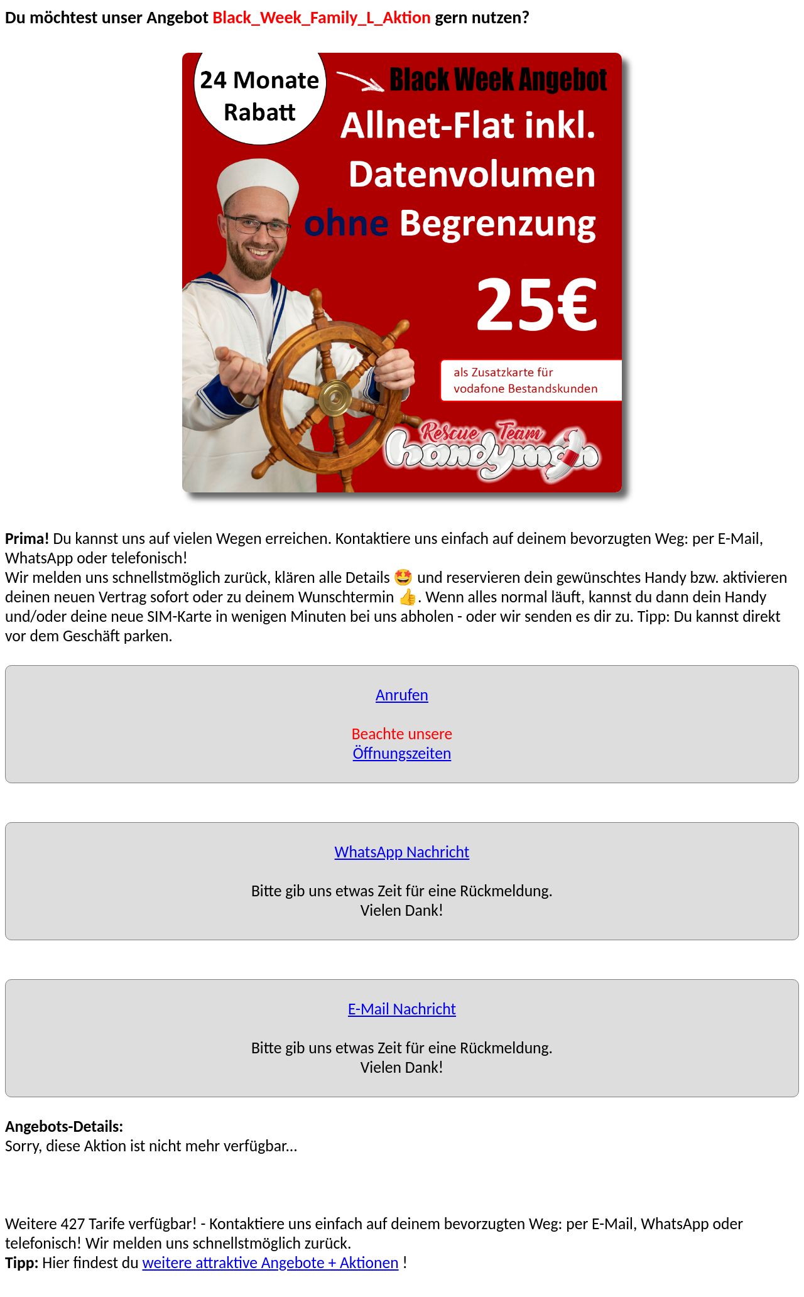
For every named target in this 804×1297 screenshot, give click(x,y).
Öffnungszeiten (402, 753)
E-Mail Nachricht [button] (402, 1009)
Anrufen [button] (402, 695)
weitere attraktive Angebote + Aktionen (270, 1263)
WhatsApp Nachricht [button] (402, 852)
